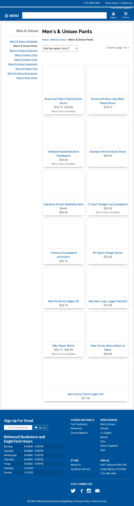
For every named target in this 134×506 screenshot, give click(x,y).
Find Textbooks (79, 424)
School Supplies (109, 445)
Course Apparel (79, 432)
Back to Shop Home (27, 78)
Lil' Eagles (106, 432)
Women (104, 428)
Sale (102, 450)
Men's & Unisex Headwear (24, 41)
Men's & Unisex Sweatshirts (23, 64)
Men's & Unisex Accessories (23, 73)
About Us (76, 464)
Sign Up (40, 427)
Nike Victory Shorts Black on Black (108, 346)
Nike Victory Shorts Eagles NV (85, 393)
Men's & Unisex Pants (25, 46)
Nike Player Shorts (63, 344)
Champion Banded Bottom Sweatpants (63, 152)
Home (45, 39)
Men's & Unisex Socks (26, 59)
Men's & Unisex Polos (26, 55)
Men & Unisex (58, 39)
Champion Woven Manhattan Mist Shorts (63, 205)
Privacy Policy (82, 501)
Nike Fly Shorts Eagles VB (63, 300)
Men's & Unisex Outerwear (24, 50)
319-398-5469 (92, 3)
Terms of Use (99, 501)
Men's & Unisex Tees (27, 68)
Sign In (113, 17)
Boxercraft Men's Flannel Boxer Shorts (63, 99)
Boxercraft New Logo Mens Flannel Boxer (108, 99)
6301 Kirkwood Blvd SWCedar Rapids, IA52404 (113, 467)
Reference (76, 428)
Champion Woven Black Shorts (108, 150)
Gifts (103, 441)
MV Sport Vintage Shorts (108, 251)
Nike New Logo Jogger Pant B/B (108, 300)
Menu (14, 16)
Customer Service (80, 469)
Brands (104, 437)
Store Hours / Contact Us (118, 3)
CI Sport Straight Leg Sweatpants (108, 203)
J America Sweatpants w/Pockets (63, 253)
